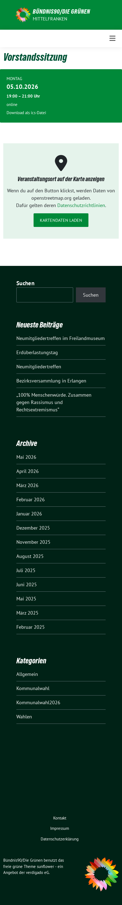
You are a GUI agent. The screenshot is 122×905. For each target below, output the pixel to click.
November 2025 (33, 542)
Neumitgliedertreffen (38, 366)
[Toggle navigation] (112, 38)
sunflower (45, 866)
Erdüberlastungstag (37, 352)
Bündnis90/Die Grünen (61, 11)
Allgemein (27, 674)
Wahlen (24, 716)
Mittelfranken (50, 19)
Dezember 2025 (33, 528)
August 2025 (30, 556)
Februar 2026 (30, 499)
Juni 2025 (26, 584)
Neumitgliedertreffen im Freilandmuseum (60, 338)
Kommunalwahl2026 (38, 702)
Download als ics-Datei (26, 112)
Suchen (25, 283)
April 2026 (27, 471)
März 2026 (27, 485)
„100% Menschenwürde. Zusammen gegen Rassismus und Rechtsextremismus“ (53, 402)
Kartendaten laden (61, 220)
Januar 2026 (29, 514)
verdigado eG (37, 872)
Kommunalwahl (32, 688)
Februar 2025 (30, 627)
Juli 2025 (25, 570)
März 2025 (27, 613)
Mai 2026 (26, 457)
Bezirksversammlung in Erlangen (51, 381)
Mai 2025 (26, 599)
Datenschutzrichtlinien (81, 205)
